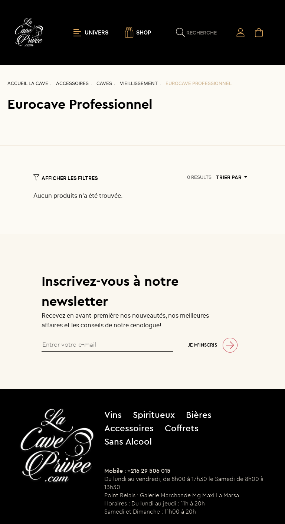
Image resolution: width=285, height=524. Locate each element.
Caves (104, 83)
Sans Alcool (128, 441)
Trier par (229, 177)
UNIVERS (90, 32)
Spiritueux (154, 414)
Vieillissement (139, 83)
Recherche (201, 32)
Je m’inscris (202, 345)
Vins (113, 414)
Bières (199, 414)
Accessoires (72, 83)
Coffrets (182, 427)
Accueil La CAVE (27, 83)
